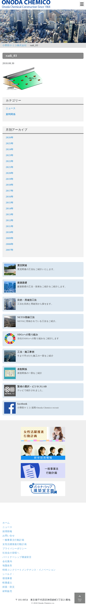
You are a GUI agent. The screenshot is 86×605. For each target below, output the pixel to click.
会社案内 (7, 561)
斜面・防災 (8, 587)
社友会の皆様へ (10, 552)
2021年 (9, 167)
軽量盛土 (7, 582)
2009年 (9, 238)
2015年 (9, 202)
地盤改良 (7, 565)
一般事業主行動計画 (13, 540)
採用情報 (7, 531)
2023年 (9, 155)
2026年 (9, 137)
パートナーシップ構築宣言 (17, 557)
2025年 (9, 143)
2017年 (9, 190)
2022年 (9, 161)
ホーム (6, 522)
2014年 (9, 208)
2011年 (9, 226)
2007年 (9, 250)
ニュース (11, 108)
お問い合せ (8, 535)
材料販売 (7, 591)
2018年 (9, 184)
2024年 (9, 149)
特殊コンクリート (29, 569)
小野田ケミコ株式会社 (14, 45)
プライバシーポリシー (14, 548)
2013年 (9, 214)
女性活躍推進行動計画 (14, 544)
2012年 (9, 220)
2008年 (9, 244)
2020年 (9, 173)
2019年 (9, 179)
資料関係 (11, 114)
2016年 (9, 196)
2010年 (9, 232)
